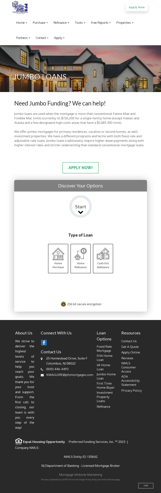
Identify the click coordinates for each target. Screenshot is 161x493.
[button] (21, 22)
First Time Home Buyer (106, 385)
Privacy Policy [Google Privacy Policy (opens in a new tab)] (91, 479)
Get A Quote (130, 347)
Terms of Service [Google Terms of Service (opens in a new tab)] (108, 479)
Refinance (103, 406)
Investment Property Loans (105, 397)
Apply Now (137, 7)
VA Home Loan (103, 367)
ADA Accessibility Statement (130, 380)
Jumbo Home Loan (106, 376)
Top (146, 486)
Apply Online (130, 352)
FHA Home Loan (105, 358)
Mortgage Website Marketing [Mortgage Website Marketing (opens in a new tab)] (80, 475)
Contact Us (129, 341)
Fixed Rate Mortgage (104, 349)
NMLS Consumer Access (128, 367)
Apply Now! (80, 168)
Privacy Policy (131, 390)
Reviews (127, 358)
